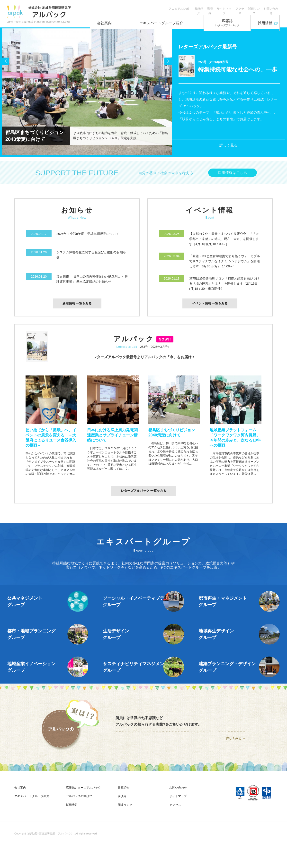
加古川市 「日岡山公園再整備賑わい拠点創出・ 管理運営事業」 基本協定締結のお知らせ (92, 282)
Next (166, 93)
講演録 (188, 7)
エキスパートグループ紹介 (160, 19)
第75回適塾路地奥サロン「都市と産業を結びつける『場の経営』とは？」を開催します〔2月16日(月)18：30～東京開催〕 (224, 286)
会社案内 (108, 19)
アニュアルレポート (147, 7)
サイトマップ (207, 7)
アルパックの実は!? (79, 799)
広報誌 (220, 19)
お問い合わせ (268, 7)
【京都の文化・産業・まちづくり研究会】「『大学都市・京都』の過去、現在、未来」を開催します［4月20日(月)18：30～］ (224, 242)
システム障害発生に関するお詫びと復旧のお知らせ (91, 257)
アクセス (227, 7)
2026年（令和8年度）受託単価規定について (87, 236)
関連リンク (246, 7)
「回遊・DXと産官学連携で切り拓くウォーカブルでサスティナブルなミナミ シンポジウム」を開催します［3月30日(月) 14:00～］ (224, 264)
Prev (8, 93)
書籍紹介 (172, 7)
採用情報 (262, 18)
